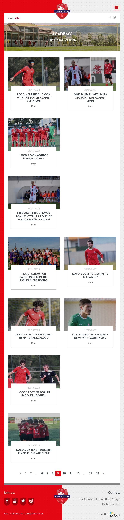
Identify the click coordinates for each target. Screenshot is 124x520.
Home (51, 39)
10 (64, 473)
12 (78, 473)
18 (97, 473)
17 (90, 473)
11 (71, 473)
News (60, 39)
